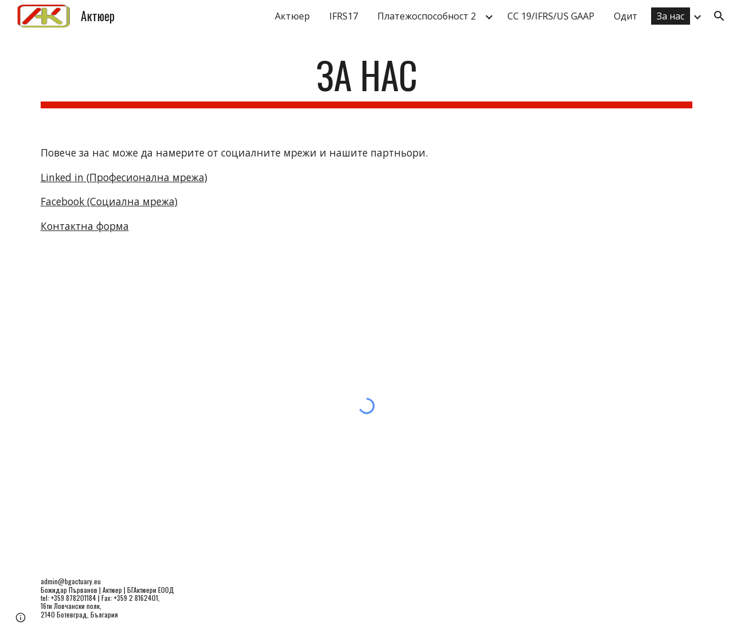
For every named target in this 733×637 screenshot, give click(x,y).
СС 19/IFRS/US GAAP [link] (550, 16)
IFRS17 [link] (343, 16)
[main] (366, 80)
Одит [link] (625, 16)
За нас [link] (670, 16)
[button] (719, 16)
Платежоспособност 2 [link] (426, 16)
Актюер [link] (292, 16)
